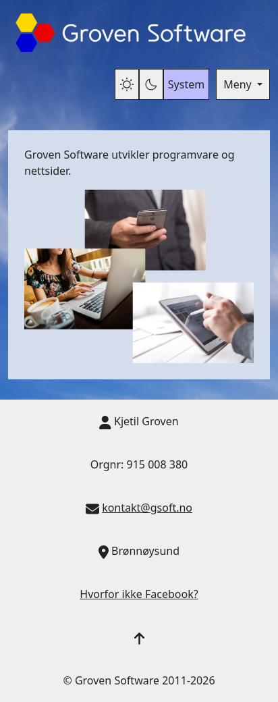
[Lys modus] (127, 84)
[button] (139, 637)
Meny (238, 84)
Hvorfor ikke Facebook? (139, 594)
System (186, 84)
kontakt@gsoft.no (147, 507)
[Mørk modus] (151, 84)
